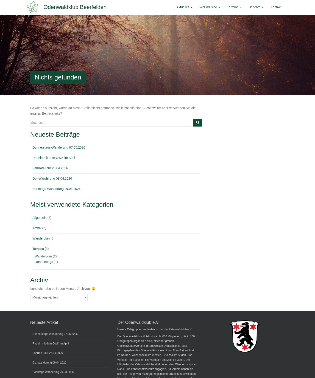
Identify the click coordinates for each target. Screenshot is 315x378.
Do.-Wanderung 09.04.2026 (52, 178)
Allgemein (40, 218)
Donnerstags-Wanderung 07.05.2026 (59, 147)
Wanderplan (41, 238)
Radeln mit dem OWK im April (54, 158)
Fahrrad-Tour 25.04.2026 (50, 168)
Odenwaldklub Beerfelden (75, 7)
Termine (38, 249)
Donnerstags (44, 262)
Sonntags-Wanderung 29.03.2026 (57, 189)
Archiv (37, 228)
